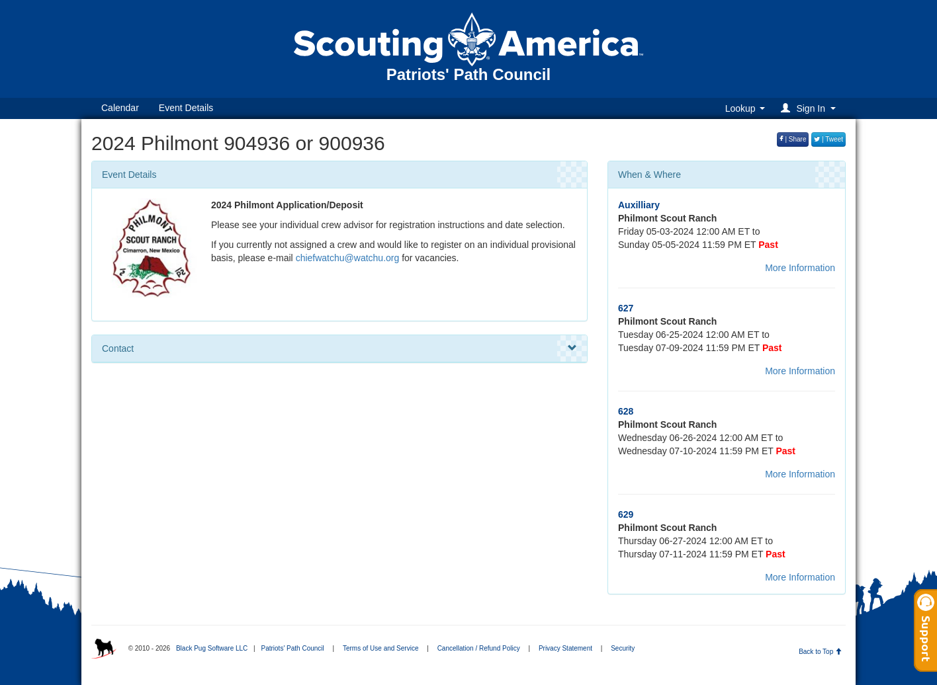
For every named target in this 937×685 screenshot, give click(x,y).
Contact (339, 348)
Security (623, 648)
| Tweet (828, 139)
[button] (810, 108)
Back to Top (820, 651)
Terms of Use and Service (381, 648)
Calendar (120, 107)
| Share (793, 139)
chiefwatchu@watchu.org (348, 258)
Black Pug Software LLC (211, 648)
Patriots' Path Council (292, 648)
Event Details (186, 107)
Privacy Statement (565, 648)
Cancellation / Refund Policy (478, 648)
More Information (800, 267)
